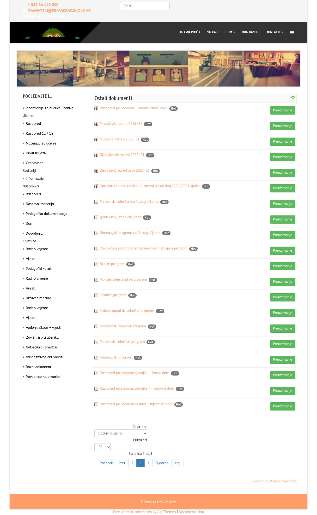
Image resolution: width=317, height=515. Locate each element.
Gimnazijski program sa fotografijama (130, 233)
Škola (211, 32)
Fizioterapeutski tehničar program (127, 311)
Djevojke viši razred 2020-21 (122, 155)
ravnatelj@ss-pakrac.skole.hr (59, 11)
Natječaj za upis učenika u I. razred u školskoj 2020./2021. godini (150, 186)
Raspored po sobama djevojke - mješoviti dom (137, 389)
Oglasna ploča (189, 32)
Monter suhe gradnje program (123, 280)
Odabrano (249, 32)
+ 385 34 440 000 (42, 5)
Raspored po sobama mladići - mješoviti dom (136, 404)
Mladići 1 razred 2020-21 (119, 139)
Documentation (191, 512)
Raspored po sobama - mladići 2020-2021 (134, 108)
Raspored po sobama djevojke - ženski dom (134, 373)
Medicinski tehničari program (122, 342)
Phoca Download (283, 481)
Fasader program (113, 295)
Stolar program (112, 264)
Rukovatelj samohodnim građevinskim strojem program (144, 248)
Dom (229, 32)
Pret (122, 463)
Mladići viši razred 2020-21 (121, 124)
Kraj (177, 463)
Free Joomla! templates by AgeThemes (144, 512)
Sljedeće (162, 463)
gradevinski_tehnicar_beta (120, 217)
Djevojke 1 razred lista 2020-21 (125, 170)
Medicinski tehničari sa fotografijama (129, 202)
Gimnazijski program (116, 357)
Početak (106, 463)
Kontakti (273, 32)
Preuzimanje (282, 110)
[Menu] (292, 32)
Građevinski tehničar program (123, 326)
